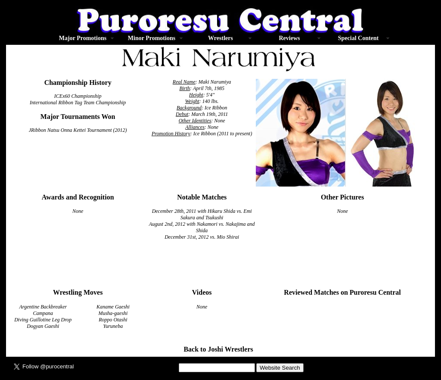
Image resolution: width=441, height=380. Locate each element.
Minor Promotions (151, 38)
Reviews (289, 38)
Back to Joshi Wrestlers (218, 349)
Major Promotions (82, 38)
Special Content (358, 38)
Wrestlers (220, 38)
